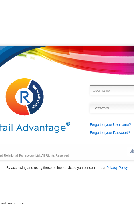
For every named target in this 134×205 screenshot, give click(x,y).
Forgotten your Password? (110, 133)
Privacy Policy (117, 168)
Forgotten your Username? (110, 125)
